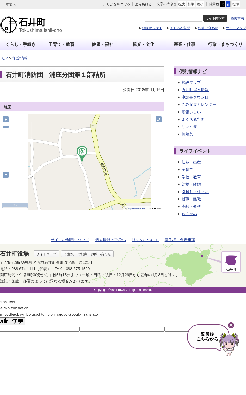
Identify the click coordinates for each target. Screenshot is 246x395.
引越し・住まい (195, 192)
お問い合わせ (208, 28)
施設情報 (20, 58)
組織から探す (152, 28)
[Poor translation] (17, 321)
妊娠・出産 (192, 162)
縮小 (200, 4)
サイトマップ (236, 28)
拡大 (181, 4)
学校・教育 (192, 177)
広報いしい (192, 112)
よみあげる (143, 4)
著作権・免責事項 (180, 240)
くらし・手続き (21, 44)
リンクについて (145, 240)
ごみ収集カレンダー (199, 104)
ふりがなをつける (116, 4)
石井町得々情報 (195, 90)
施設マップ (192, 82)
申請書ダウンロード (199, 97)
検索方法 (237, 18)
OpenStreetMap (138, 208)
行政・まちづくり (225, 44)
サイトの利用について (70, 240)
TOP (4, 58)
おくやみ (190, 214)
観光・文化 (143, 44)
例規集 (188, 134)
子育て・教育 (61, 44)
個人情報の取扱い (110, 240)
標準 (191, 4)
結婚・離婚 (192, 184)
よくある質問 (180, 28)
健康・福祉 (102, 44)
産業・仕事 (184, 44)
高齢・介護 (192, 206)
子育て (188, 169)
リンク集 (190, 127)
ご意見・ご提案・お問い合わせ (87, 254)
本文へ (11, 4)
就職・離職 (192, 199)
